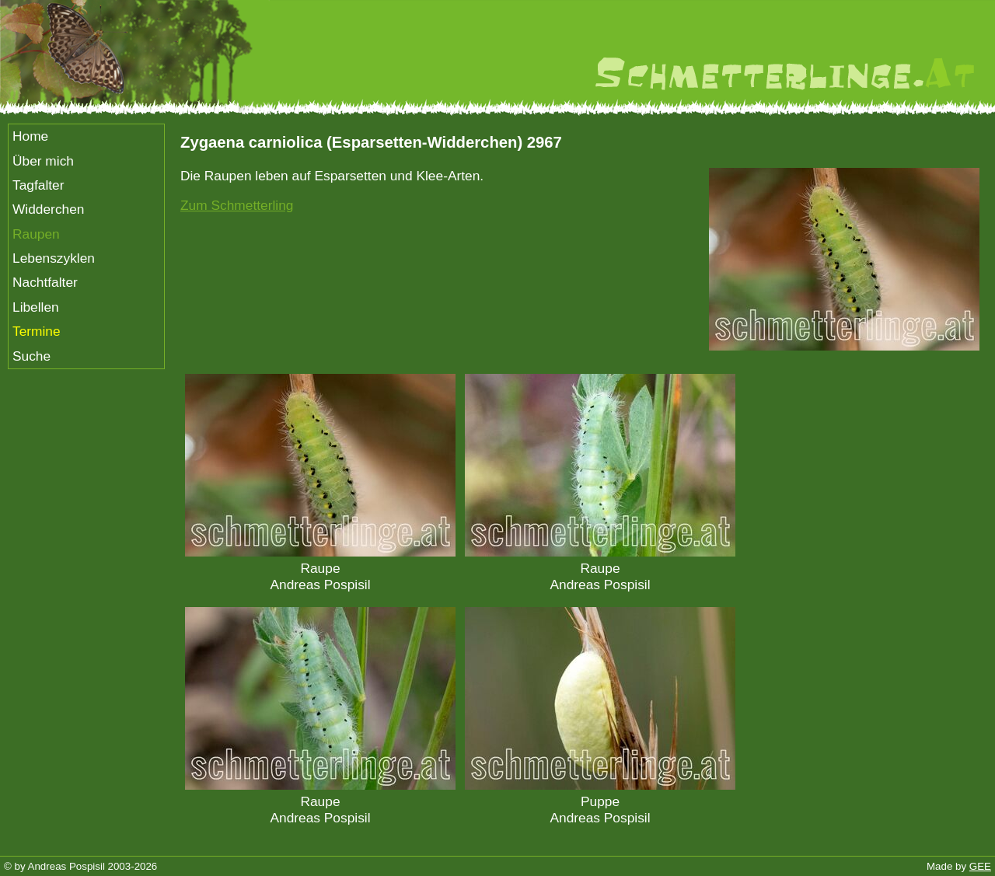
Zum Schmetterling (236, 205)
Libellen (35, 307)
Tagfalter (38, 185)
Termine (36, 331)
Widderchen (48, 209)
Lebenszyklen (53, 258)
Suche (31, 356)
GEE (980, 866)
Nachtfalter (45, 282)
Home (30, 136)
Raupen (36, 234)
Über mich (43, 161)
